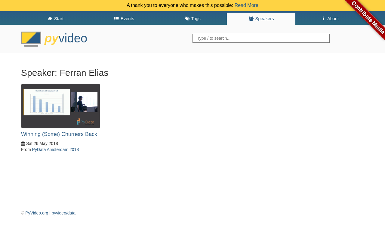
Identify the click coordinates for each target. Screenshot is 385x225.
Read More (246, 5)
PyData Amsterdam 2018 (55, 149)
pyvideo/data (63, 213)
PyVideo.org (36, 213)
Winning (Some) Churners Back (59, 134)
